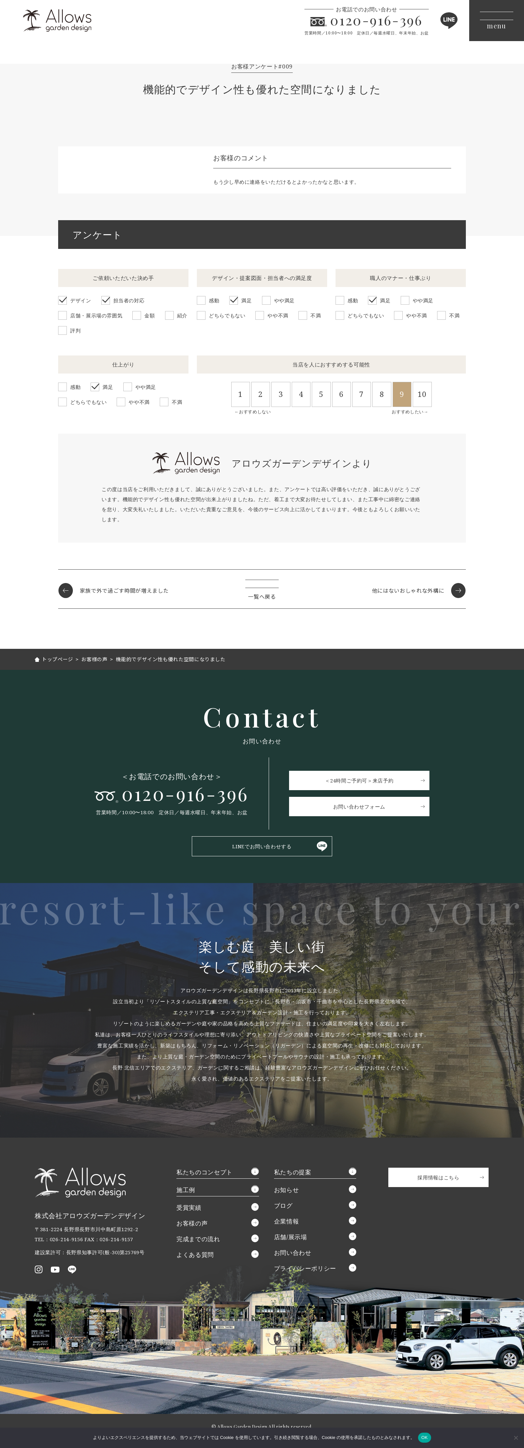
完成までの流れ (198, 1239)
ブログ (283, 1205)
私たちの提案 (292, 1172)
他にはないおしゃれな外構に (408, 591)
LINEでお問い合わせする (261, 846)
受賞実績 (189, 1207)
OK (424, 1437)
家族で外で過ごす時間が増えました (124, 591)
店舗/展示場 (290, 1237)
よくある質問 (195, 1255)
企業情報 (286, 1221)
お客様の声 (192, 1223)
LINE (448, 20)
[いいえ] (515, 1437)
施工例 (185, 1190)
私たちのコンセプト (204, 1172)
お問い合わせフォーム (360, 806)
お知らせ (286, 1190)
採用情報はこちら (438, 1177)
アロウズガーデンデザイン (57, 20)
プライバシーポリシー (305, 1268)
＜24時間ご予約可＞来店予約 (360, 780)
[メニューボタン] (496, 20)
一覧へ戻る (262, 597)
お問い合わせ (292, 1253)
